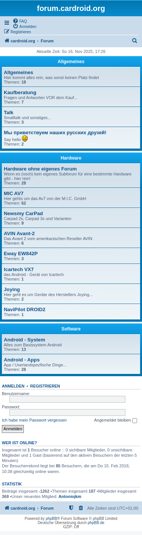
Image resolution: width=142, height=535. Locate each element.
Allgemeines (71, 61)
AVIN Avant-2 (19, 233)
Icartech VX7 (19, 269)
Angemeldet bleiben (115, 420)
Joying (12, 289)
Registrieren (45, 386)
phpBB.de (96, 523)
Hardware (71, 158)
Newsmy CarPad (23, 213)
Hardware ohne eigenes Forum (40, 169)
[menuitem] (19, 20)
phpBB (51, 518)
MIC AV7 (13, 193)
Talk (8, 112)
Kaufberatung (20, 92)
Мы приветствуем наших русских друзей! (55, 132)
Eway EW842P (20, 253)
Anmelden (13, 386)
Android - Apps (22, 360)
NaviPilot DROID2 (24, 309)
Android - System (24, 340)
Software (71, 329)
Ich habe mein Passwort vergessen (34, 420)
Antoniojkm (69, 496)
